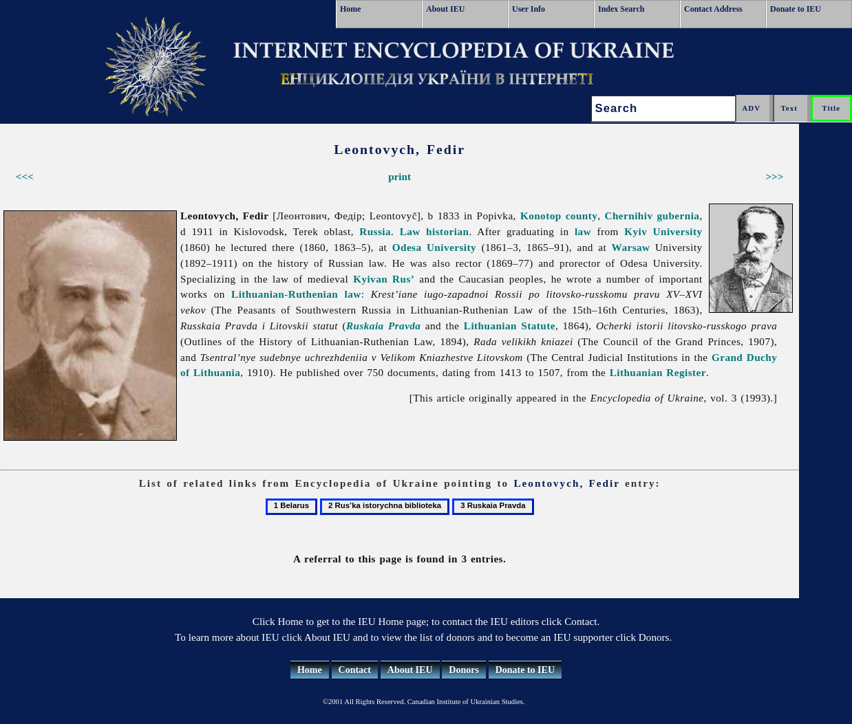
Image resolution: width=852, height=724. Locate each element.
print (399, 176)
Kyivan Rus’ (383, 279)
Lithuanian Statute (509, 325)
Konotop (541, 215)
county (582, 215)
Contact (355, 670)
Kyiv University (663, 231)
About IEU (445, 9)
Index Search (621, 9)
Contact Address (713, 9)
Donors (464, 670)
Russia (375, 231)
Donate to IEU (795, 9)
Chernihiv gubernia (652, 215)
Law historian (434, 231)
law (583, 231)
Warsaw (631, 247)
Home (350, 9)
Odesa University (434, 247)
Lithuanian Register (658, 372)
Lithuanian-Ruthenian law (296, 294)
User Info (528, 9)
